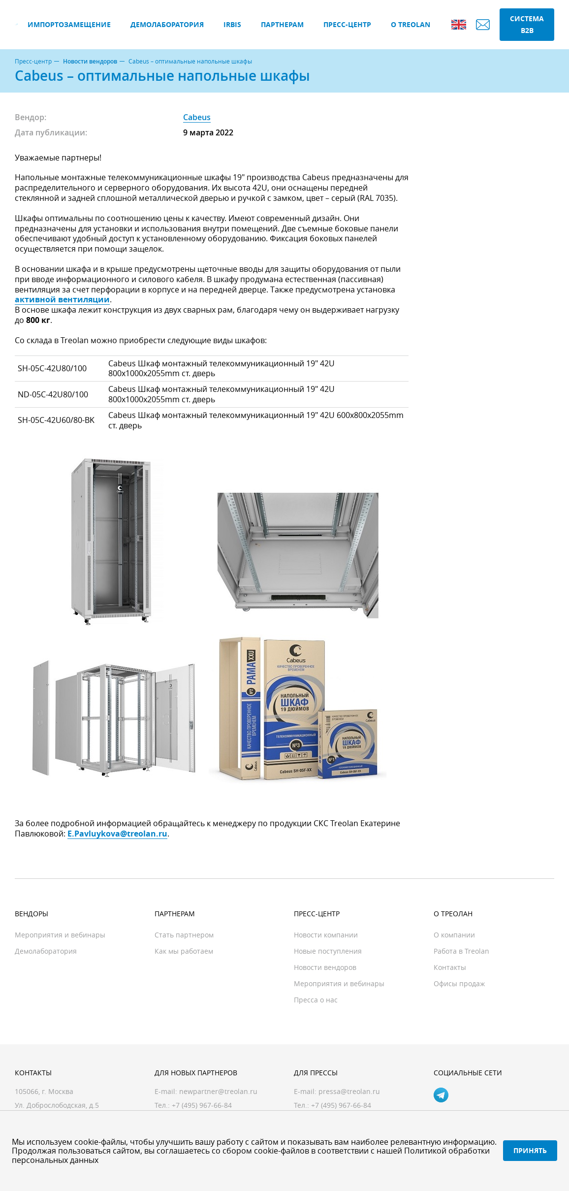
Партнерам (282, 24)
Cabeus (197, 117)
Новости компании (326, 934)
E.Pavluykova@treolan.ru (117, 833)
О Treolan (410, 24)
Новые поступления (328, 951)
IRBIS (232, 24)
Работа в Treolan (461, 951)
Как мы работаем (184, 951)
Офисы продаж (459, 983)
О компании (454, 934)
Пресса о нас (316, 999)
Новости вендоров (90, 61)
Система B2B (527, 24)
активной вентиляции (62, 299)
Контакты (450, 967)
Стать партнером (184, 934)
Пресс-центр (347, 24)
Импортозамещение (69, 24)
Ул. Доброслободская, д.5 (57, 1105)
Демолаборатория (167, 24)
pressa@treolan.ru (349, 1091)
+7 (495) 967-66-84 (341, 1105)
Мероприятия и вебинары (60, 934)
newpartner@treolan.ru (218, 1091)
